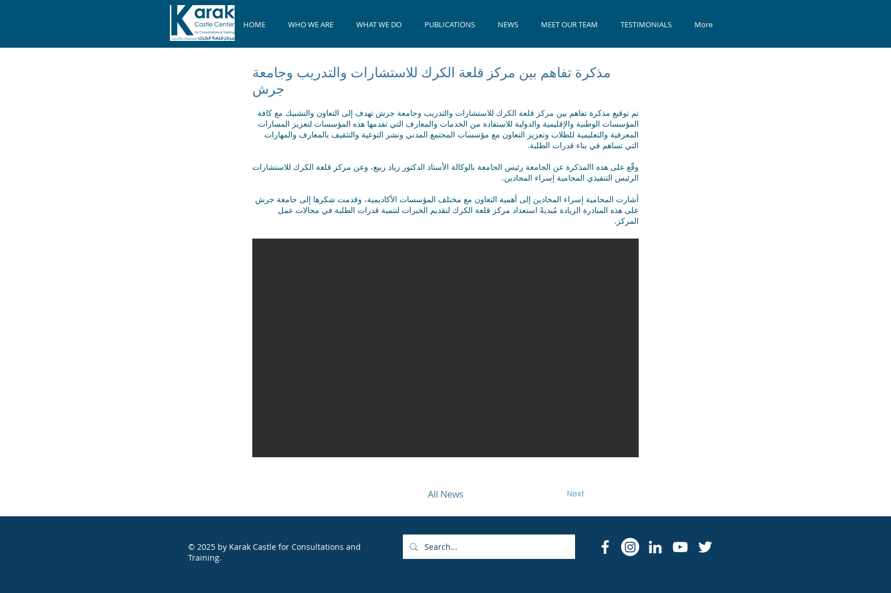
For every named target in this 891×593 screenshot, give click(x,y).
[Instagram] (630, 547)
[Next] (575, 494)
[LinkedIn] (655, 547)
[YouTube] (680, 547)
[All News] (445, 494)
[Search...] (487, 546)
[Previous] (315, 494)
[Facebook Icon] (605, 547)
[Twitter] (705, 547)
